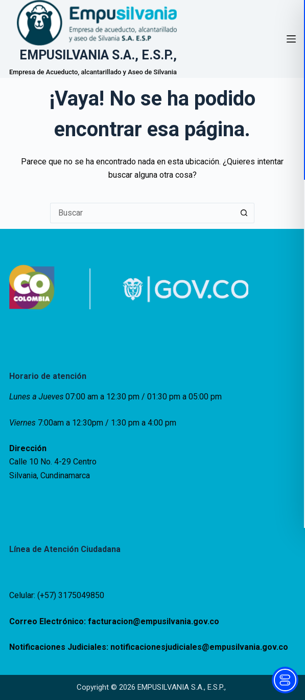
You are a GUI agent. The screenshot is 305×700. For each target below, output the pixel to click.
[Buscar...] (142, 213)
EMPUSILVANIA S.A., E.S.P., (98, 55)
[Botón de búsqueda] (244, 213)
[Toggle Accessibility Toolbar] (285, 680)
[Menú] (291, 39)
